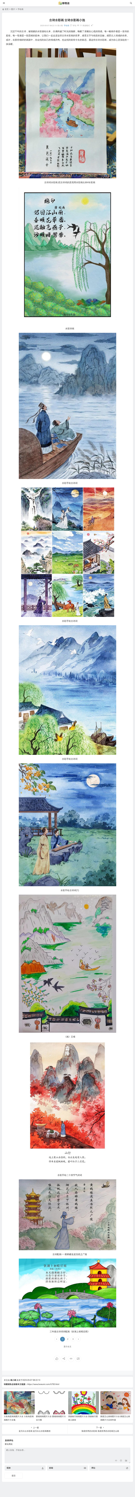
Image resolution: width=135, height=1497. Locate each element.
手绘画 (20, 9)
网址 (93, 1468)
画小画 (13, 1380)
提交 (14, 1475)
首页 (7, 9)
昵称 (9, 1468)
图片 (13, 9)
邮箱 (51, 1468)
